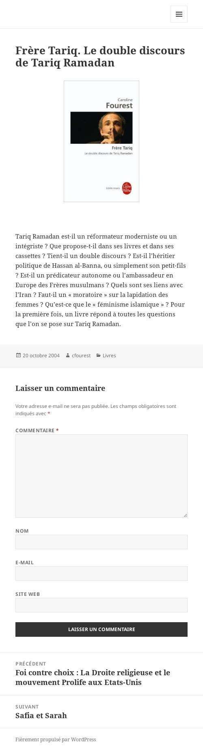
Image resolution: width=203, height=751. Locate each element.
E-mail (24, 562)
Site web (27, 594)
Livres (109, 355)
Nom (21, 530)
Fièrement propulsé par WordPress (55, 739)
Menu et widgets (179, 22)
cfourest (81, 355)
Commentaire (37, 430)
